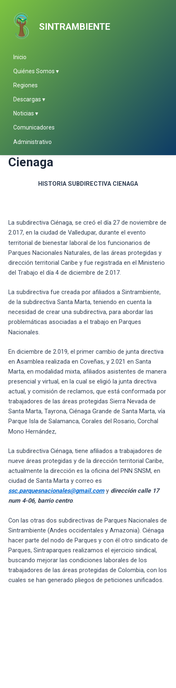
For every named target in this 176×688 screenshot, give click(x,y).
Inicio (20, 57)
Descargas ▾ (29, 99)
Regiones (25, 85)
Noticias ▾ (25, 113)
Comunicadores (34, 127)
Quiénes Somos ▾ (36, 71)
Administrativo (32, 142)
